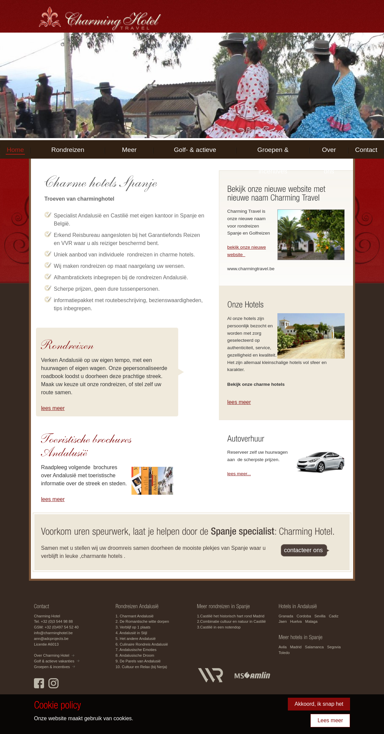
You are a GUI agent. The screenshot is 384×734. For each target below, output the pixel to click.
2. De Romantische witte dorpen (142, 621)
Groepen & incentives (273, 153)
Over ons (329, 153)
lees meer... (239, 473)
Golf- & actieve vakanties (195, 153)
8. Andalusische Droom (135, 655)
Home (15, 149)
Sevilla (319, 616)
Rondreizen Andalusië (67, 153)
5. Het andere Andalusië (136, 639)
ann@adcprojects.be (51, 639)
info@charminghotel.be (53, 633)
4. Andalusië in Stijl (131, 633)
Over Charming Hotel (51, 655)
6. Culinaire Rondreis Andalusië (142, 644)
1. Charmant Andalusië (135, 616)
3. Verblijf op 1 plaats (133, 627)
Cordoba (304, 616)
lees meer (53, 408)
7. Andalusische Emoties (136, 650)
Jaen (283, 621)
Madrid (296, 647)
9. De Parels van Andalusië (138, 661)
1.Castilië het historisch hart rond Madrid (230, 616)
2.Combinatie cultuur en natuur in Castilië (231, 621)
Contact (366, 149)
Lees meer (330, 720)
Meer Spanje (129, 153)
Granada (286, 616)
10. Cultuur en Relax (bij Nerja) (141, 667)
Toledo (284, 653)
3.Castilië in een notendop (218, 627)
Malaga (311, 621)
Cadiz (334, 616)
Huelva (296, 621)
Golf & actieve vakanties (54, 661)
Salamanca (314, 647)
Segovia (334, 647)
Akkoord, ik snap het (319, 704)
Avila (283, 647)
